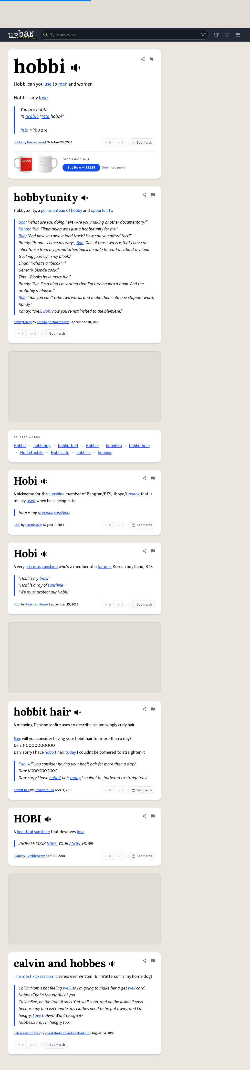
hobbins (83, 453)
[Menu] (237, 34)
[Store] (216, 34)
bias (43, 578)
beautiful (25, 832)
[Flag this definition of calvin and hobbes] (153, 961)
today (70, 752)
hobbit (50, 752)
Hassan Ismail (36, 142)
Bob (22, 222)
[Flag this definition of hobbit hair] (153, 709)
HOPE (52, 844)
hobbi (18, 142)
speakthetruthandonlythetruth (68, 1033)
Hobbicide (60, 453)
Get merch (142, 142)
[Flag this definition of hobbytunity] (153, 195)
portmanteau (53, 210)
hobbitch (114, 446)
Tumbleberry (36, 856)
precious (45, 513)
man (62, 84)
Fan (17, 739)
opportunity (101, 210)
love (43, 97)
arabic (32, 116)
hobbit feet (68, 446)
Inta (46, 116)
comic (51, 976)
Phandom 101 (44, 790)
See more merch (114, 167)
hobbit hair (22, 790)
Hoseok (133, 494)
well (66, 988)
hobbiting (42, 446)
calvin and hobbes (27, 1033)
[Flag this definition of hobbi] (151, 59)
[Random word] (203, 35)
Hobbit (20, 446)
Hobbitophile (31, 453)
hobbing (105, 453)
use (48, 84)
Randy (24, 229)
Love (37, 1016)
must (31, 592)
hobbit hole (139, 446)
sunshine (56, 494)
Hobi (17, 525)
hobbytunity (23, 322)
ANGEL (75, 844)
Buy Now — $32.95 (81, 167)
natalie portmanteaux (53, 322)
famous (105, 567)
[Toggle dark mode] (227, 34)
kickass (38, 976)
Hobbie (92, 446)
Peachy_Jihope (36, 604)
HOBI (17, 856)
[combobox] (124, 35)
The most (22, 976)
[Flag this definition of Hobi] (153, 478)
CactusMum (33, 525)
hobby (76, 210)
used (31, 501)
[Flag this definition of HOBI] (153, 816)
